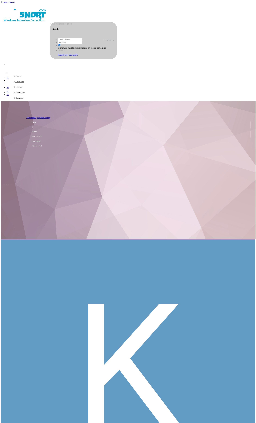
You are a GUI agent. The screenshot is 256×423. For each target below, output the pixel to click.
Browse (13, 71)
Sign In (62, 50)
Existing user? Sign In (62, 24)
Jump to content (8, 2)
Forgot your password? (68, 55)
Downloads (19, 82)
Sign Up (110, 40)
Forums (18, 76)
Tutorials (18, 87)
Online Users (20, 92)
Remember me (64, 48)
